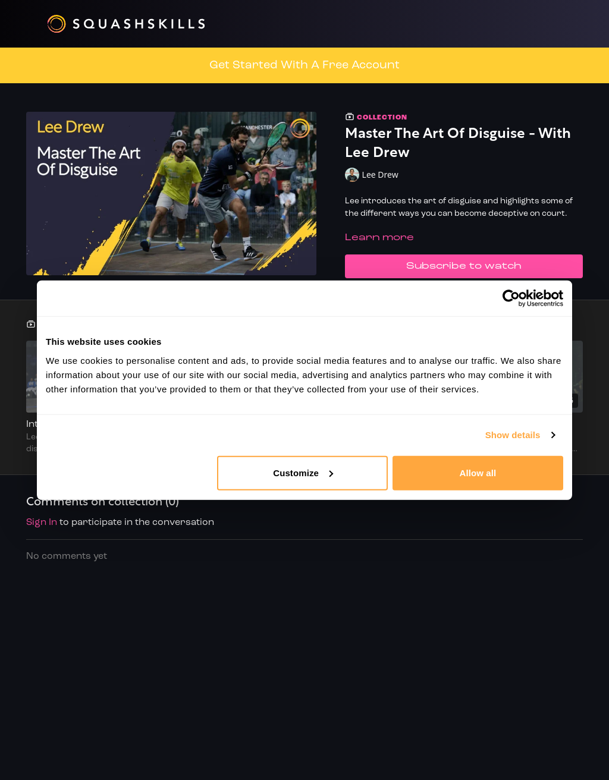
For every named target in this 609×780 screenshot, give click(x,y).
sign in (41, 522)
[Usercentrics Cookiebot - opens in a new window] (511, 298)
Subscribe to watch (464, 266)
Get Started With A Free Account (304, 65)
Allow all (478, 472)
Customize (303, 472)
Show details (513, 435)
